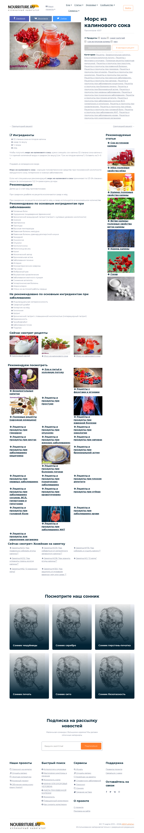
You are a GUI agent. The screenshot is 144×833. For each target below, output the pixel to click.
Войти (128, 8)
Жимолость (49, 797)
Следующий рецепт (122, 126)
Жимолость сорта (52, 780)
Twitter (62, 18)
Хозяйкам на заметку (85, 777)
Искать (78, 769)
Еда (68, 5)
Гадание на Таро (83, 792)
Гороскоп (79, 784)
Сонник (79, 788)
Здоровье (91, 5)
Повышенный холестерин (56, 801)
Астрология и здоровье (55, 769)
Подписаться (91, 746)
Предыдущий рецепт (22, 126)
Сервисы (73, 11)
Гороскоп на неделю (21, 769)
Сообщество (106, 5)
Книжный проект (19, 781)
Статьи (78, 5)
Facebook (19, 18)
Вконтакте (41, 18)
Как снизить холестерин (55, 804)
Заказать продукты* (97, 48)
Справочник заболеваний (87, 781)
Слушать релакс (18, 773)
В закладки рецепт (125, 48)
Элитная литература (20, 777)
